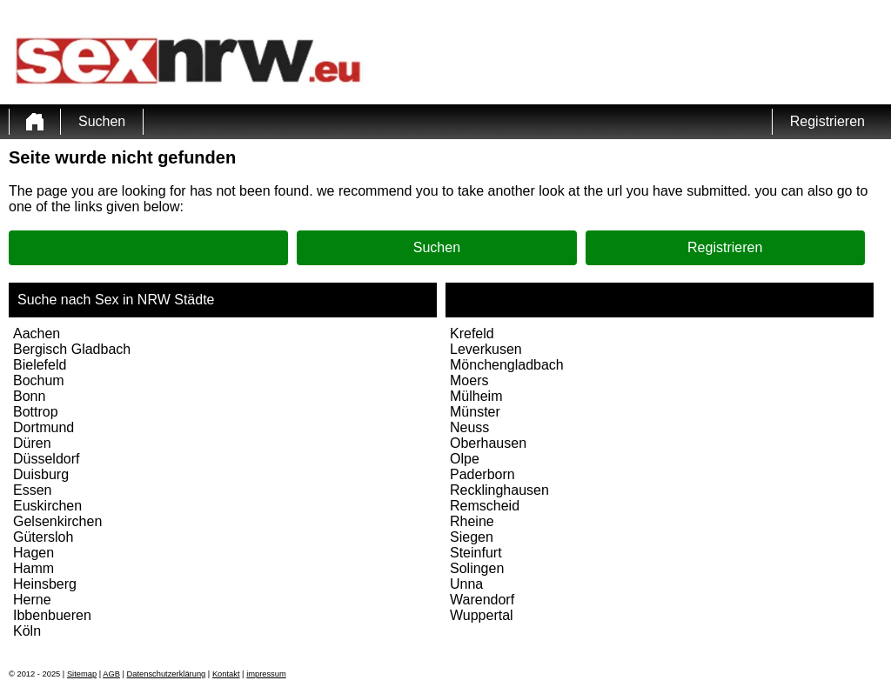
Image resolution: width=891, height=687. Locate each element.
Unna (466, 584)
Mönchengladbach (507, 364)
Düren (32, 443)
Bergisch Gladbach (72, 349)
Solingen (477, 568)
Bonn (29, 396)
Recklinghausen (499, 490)
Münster (475, 411)
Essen (32, 490)
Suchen (101, 121)
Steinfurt (476, 552)
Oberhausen (488, 443)
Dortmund (43, 427)
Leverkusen (486, 349)
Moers (469, 380)
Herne (32, 599)
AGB (111, 674)
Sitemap (82, 674)
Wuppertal (481, 615)
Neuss (469, 427)
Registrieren (827, 121)
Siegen (471, 537)
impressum (266, 674)
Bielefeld (39, 364)
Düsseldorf (46, 458)
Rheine (472, 521)
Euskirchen (47, 505)
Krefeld (472, 333)
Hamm (33, 568)
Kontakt (226, 674)
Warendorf (482, 599)
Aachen (36, 333)
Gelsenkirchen (57, 521)
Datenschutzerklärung (166, 674)
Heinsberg (45, 584)
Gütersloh (43, 537)
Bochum (38, 380)
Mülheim (476, 396)
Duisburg (41, 474)
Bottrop (35, 411)
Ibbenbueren (52, 615)
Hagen (33, 552)
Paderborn (482, 474)
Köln (27, 631)
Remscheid (484, 505)
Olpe (464, 458)
